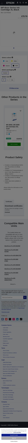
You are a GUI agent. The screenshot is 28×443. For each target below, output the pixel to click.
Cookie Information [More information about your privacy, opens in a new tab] (17, 432)
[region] (14, 435)
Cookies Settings (13, 441)
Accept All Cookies (14, 435)
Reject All (14, 438)
